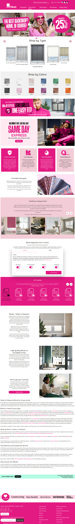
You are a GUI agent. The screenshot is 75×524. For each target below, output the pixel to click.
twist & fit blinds (41, 423)
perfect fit (25, 423)
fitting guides (28, 458)
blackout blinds (38, 441)
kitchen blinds (39, 433)
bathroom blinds (49, 433)
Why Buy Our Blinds (43, 519)
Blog (40, 522)
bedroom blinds (19, 433)
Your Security (59, 508)
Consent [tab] (25, 250)
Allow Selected (53, 272)
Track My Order (42, 506)
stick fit (30, 423)
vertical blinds (7, 412)
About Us (41, 517)
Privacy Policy (59, 522)
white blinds (55, 436)
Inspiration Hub (42, 508)
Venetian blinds (37, 412)
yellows (68, 436)
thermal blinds (53, 441)
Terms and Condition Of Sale (62, 517)
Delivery (41, 515)
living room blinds (29, 433)
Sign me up (20, 520)
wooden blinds (31, 414)
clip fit (33, 423)
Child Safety (59, 513)
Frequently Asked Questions (62, 510)
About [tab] (50, 250)
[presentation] (67, 213)
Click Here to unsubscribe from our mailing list (13, 523)
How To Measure (43, 510)
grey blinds (32, 436)
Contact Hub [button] (19, 392)
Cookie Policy (48, 259)
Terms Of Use (59, 519)
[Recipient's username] (8, 520)
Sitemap (41, 513)
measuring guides (18, 458)
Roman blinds (67, 412)
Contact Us (4, 514)
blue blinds (6, 438)
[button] (4, 41)
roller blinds (54, 411)
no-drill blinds (34, 418)
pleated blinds (43, 415)
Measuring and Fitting (61, 506)
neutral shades (43, 436)
